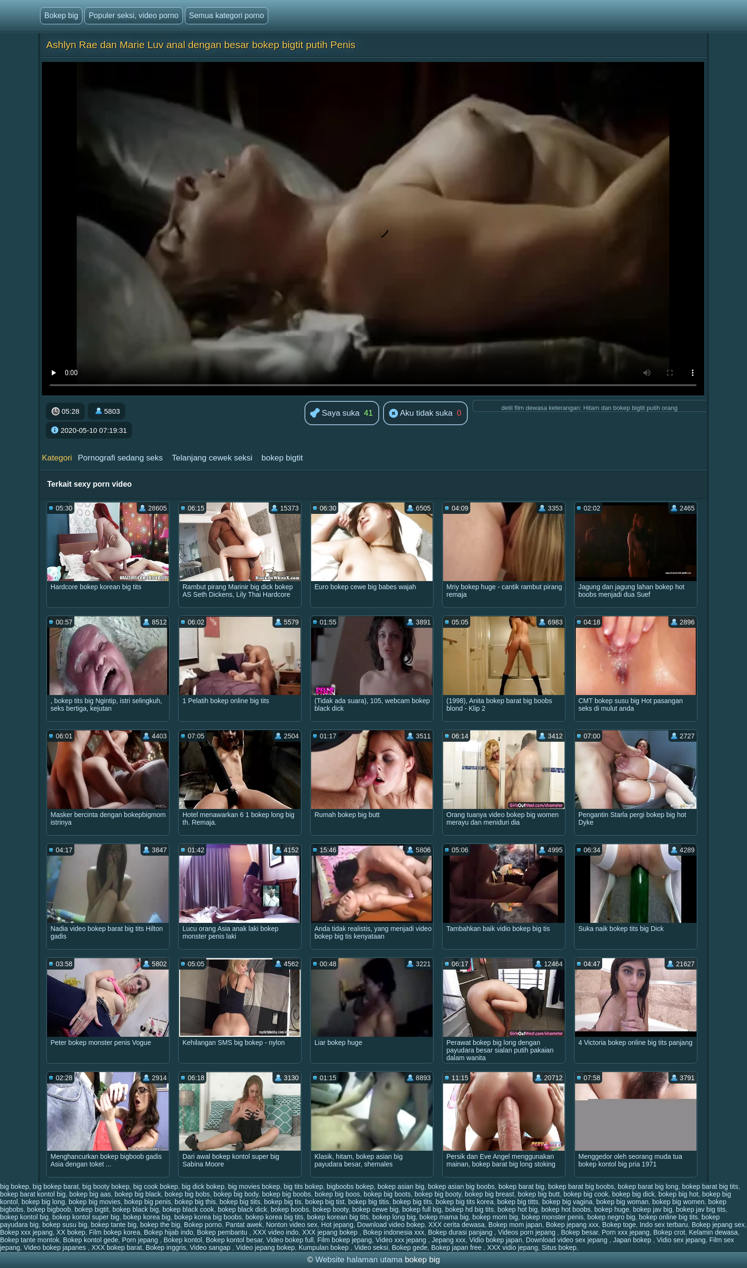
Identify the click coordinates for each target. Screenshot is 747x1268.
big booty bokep (106, 1186)
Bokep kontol (182, 1240)
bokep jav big (652, 1209)
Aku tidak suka (421, 414)
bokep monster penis (553, 1217)
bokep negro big (611, 1217)
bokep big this (195, 1202)
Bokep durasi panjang (461, 1232)
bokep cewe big (375, 1209)
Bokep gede (410, 1247)
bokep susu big (64, 1224)
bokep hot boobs (566, 1209)
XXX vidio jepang (512, 1247)
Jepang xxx (448, 1240)
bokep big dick (633, 1194)
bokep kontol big (24, 1217)
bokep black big (135, 1209)
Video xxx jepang (401, 1240)
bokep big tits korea (465, 1202)
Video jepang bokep (265, 1247)
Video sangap (211, 1247)
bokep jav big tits (701, 1209)
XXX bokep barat (116, 1247)
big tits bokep (303, 1186)
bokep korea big (147, 1217)
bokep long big (393, 1217)
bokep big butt (539, 1194)
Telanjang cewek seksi (212, 457)
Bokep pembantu (223, 1232)
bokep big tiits (240, 1202)
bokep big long (43, 1202)
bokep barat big (521, 1186)
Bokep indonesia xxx (393, 1232)
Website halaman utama (359, 1259)
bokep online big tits (668, 1217)
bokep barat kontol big (33, 1194)
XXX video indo (276, 1232)
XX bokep (70, 1232)
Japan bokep (633, 1240)
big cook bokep (155, 1186)
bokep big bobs (187, 1194)
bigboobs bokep (350, 1186)
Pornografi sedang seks (120, 457)
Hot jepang (337, 1224)
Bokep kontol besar (234, 1240)
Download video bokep (391, 1224)
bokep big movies (95, 1202)
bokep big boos (337, 1194)
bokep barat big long (648, 1186)
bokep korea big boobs (208, 1217)
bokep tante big (114, 1224)
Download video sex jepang (567, 1240)
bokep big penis (147, 1202)
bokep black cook (188, 1209)
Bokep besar (579, 1232)
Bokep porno (203, 1224)
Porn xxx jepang (625, 1232)
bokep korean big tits (337, 1217)
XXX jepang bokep (330, 1232)
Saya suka (335, 413)
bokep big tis (283, 1202)
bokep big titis (368, 1202)
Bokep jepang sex (718, 1224)
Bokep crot (669, 1232)
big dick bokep (203, 1186)
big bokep (14, 1186)
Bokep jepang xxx (572, 1224)
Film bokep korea (114, 1232)
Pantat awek (243, 1224)
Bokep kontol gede (90, 1240)
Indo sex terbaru (664, 1224)
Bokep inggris (166, 1247)
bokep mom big (495, 1217)
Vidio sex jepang (680, 1240)
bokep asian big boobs (461, 1186)
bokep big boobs (286, 1194)
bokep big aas (90, 1194)
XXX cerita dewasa (456, 1224)
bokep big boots (387, 1194)
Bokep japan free (457, 1247)
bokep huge (612, 1209)
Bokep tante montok (30, 1240)
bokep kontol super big (86, 1217)
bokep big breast (490, 1194)
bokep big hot (678, 1194)
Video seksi (371, 1247)
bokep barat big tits (710, 1186)
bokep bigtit (282, 457)
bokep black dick (242, 1209)
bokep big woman (622, 1202)
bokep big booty (437, 1194)
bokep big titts (517, 1202)
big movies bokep (254, 1186)
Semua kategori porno (226, 15)
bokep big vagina (567, 1202)
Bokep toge (619, 1224)
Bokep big (61, 15)
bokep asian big (400, 1186)
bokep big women (678, 1202)
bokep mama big (444, 1217)
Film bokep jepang (344, 1240)
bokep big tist (325, 1202)
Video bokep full (289, 1240)
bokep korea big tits (274, 1217)
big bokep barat (56, 1186)
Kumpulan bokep (325, 1247)
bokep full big (422, 1209)
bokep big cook (586, 1194)
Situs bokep (559, 1247)
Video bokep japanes (56, 1247)
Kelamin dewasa (713, 1232)
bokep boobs (290, 1209)
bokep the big (160, 1224)
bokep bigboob (49, 1209)
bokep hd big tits (469, 1209)
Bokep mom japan (515, 1224)
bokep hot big (517, 1209)
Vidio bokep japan (495, 1240)
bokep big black (138, 1194)
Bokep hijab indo (168, 1232)
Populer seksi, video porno (134, 15)
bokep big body (235, 1194)
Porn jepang (141, 1240)
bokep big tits (412, 1202)
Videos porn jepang (527, 1232)
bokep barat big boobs (581, 1186)
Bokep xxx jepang (26, 1232)
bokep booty (330, 1209)
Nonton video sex (291, 1224)
